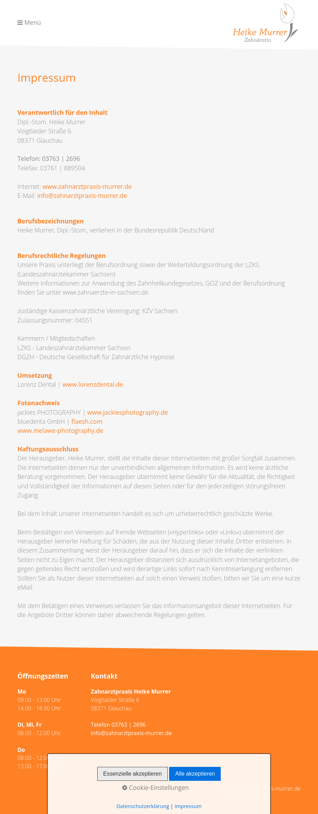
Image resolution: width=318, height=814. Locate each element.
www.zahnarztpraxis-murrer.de (87, 186)
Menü (32, 22)
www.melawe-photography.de (60, 430)
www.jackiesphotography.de (127, 412)
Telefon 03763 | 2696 (118, 724)
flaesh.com (87, 421)
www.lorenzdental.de (92, 384)
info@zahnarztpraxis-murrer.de (82, 195)
